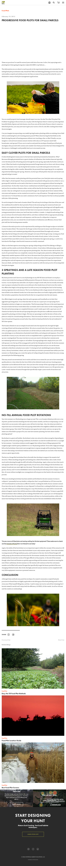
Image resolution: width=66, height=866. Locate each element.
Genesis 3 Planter (11, 543)
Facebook (8, 634)
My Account (49, 3)
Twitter (13, 634)
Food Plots (5, 10)
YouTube (28, 849)
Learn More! (16, 804)
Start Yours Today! (49, 800)
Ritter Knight (35, 859)
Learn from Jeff (33, 834)
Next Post (61, 640)
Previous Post (6, 640)
